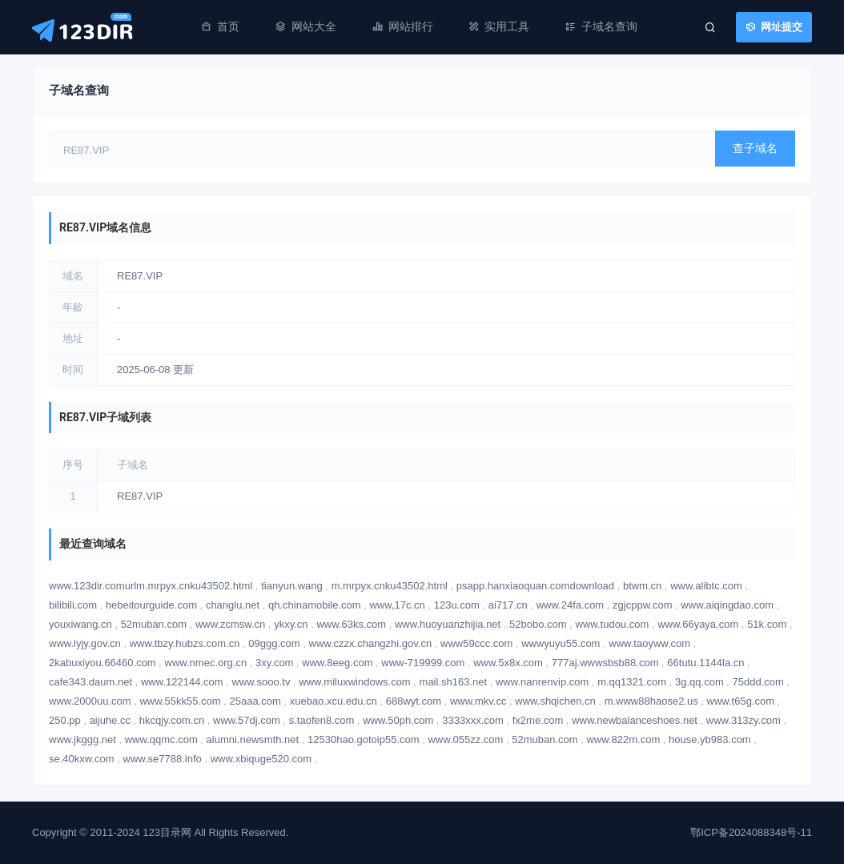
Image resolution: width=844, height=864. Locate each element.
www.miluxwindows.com (354, 682)
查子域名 (755, 148)
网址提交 (781, 27)
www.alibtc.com (706, 586)
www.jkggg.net (82, 739)
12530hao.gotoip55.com (363, 739)
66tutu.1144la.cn (705, 663)
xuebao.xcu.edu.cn (333, 701)
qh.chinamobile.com (314, 605)
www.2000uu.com (90, 701)
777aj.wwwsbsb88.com (605, 663)
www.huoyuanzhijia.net (447, 624)
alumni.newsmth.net (253, 739)
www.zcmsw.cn (230, 624)
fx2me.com (538, 720)
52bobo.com (538, 624)
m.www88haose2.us (651, 701)
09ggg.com (273, 643)
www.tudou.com (612, 624)
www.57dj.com (246, 720)
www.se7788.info (162, 759)
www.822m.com (623, 739)
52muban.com (154, 624)
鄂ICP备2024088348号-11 (751, 832)
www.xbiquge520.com (261, 759)
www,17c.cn (396, 605)
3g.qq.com (699, 682)
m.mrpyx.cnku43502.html (390, 586)
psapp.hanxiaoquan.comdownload (535, 586)
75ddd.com (758, 682)
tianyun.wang (292, 586)
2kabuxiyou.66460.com (102, 663)
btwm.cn (642, 586)
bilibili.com (73, 605)
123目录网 (167, 832)
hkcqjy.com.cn (171, 720)
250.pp (65, 720)
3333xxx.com (473, 720)
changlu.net (232, 605)
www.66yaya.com (697, 624)
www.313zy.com (743, 720)
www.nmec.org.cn (206, 663)
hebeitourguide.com (151, 605)
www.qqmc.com (161, 739)
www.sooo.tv (260, 682)
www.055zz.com (465, 739)
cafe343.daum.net (90, 682)
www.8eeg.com (337, 663)
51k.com (766, 624)
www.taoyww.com (649, 643)
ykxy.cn (290, 624)
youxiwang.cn (80, 624)
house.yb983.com (710, 739)
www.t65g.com (741, 701)
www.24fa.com (571, 605)
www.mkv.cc (478, 701)
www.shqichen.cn (555, 701)
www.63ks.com (351, 624)
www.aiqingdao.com (727, 605)
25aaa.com (255, 701)
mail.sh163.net (454, 682)
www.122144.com (182, 682)
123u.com (457, 605)
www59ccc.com (476, 643)
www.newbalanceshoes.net (634, 720)
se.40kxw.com (82, 759)
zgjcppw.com (642, 605)
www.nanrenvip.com (542, 682)
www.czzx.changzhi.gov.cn (370, 643)
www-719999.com (422, 663)
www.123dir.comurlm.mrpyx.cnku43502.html (150, 586)
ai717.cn (508, 605)
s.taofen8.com (322, 720)
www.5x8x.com (508, 663)
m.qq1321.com (631, 682)
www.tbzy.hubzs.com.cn (185, 643)
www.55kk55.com (179, 701)
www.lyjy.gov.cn (85, 643)
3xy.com (274, 663)
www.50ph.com (398, 720)
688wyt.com (413, 701)
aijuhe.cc (110, 720)
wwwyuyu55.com (560, 643)
